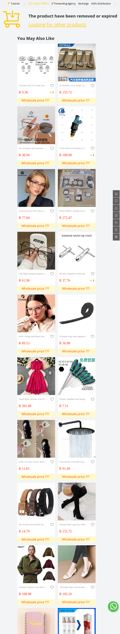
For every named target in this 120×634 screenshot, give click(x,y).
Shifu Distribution (101, 3)
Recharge (83, 3)
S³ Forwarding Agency (64, 3)
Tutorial (15, 3)
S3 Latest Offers (39, 3)
